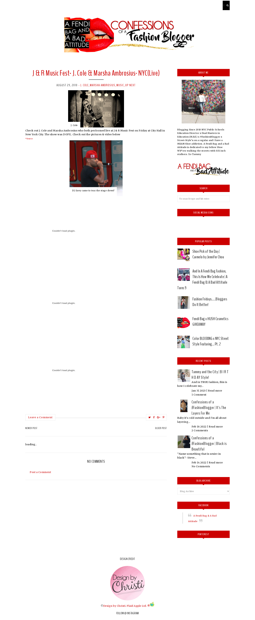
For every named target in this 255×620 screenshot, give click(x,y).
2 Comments (200, 430)
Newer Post (31, 428)
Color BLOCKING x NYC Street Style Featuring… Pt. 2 (210, 341)
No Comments (201, 466)
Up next (130, 85)
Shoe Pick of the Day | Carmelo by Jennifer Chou (208, 254)
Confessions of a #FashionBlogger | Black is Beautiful (209, 443)
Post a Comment (40, 472)
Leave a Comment (40, 417)
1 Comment (199, 394)
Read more (215, 390)
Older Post (161, 428)
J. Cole (84, 85)
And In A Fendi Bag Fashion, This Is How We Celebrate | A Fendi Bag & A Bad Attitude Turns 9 (202, 279)
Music (120, 85)
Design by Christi (114, 605)
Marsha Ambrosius (102, 85)
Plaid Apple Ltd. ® (138, 605)
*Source (29, 139)
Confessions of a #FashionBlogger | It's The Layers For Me (209, 407)
